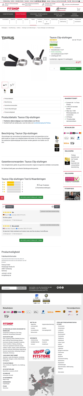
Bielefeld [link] (17, 339)
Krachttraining (21, 15)
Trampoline (61, 337)
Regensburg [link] (23, 350)
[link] (66, 134)
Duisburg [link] (21, 343)
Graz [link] (4, 366)
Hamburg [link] (19, 345)
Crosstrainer (61, 327)
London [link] (16, 360)
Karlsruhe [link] (16, 347)
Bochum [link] (22, 339)
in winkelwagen (70, 70)
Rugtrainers (61, 364)
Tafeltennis (61, 339)
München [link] (5, 350)
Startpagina (4, 29)
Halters (18, 29)
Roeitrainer (61, 333)
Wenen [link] (4, 368)
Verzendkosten (35, 331)
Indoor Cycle (61, 343)
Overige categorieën (74, 16)
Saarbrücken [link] (11, 352)
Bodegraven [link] (12, 334)
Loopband (60, 331)
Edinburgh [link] (5, 360)
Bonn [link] (4, 341)
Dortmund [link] (5, 343)
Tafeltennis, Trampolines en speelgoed (38, 16)
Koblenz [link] (5, 348)
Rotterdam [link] (18, 335)
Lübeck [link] (17, 348)
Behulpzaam (7, 221)
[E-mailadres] (9, 289)
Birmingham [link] (15, 358)
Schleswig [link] (17, 352)
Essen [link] (4, 345)
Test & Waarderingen (10, 110)
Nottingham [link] (6, 362)
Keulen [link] (9, 348)
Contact (32, 1)
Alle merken (61, 373)
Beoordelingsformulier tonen (31, 198)
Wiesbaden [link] (6, 354)
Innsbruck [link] (8, 366)
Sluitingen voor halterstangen (29, 29)
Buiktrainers (61, 361)
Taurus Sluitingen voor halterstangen (45, 29)
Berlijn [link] (13, 339)
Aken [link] (4, 339)
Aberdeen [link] (5, 358)
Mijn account (76, 1)
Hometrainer (61, 329)
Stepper (60, 355)
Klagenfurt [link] (14, 366)
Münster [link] (10, 350)
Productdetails (8, 100)
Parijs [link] (7, 380)
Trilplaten (60, 370)
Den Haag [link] (18, 334)
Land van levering (61, 1)
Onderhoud (45, 345)
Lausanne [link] (11, 372)
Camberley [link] (21, 358)
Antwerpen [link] (6, 376)
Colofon (12, 1)
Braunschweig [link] (14, 341)
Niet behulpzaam (17, 221)
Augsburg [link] (8, 339)
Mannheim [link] (22, 348)
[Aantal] (55, 69)
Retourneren (34, 333)
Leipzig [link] (13, 348)
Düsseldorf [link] (16, 343)
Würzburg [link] (11, 354)
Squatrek (60, 357)
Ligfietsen (60, 349)
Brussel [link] (11, 376)
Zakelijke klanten (19, 1)
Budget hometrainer (63, 351)
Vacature (27, 1)
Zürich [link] (16, 372)
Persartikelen (45, 341)
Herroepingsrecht (46, 331)
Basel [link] (4, 372)
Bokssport (60, 347)
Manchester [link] (21, 360)
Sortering (9, 208)
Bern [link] (7, 372)
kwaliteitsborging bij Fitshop (42, 124)
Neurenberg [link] (16, 350)
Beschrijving (8, 103)
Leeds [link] (9, 358)
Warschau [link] (5, 389)
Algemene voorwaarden (34, 326)
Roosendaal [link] (12, 335)
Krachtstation (61, 335)
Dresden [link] (11, 343)
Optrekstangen (62, 366)
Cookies (33, 329)
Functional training (63, 359)
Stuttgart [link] (22, 352)
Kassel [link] (21, 347)
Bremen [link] (21, 341)
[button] (4, 60)
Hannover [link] (5, 347)
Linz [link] (19, 366)
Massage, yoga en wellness (59, 16)
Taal (69, 1)
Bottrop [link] (8, 341)
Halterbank (61, 341)
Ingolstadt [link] (11, 347)
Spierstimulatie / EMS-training (65, 368)
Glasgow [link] (11, 360)
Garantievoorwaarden (10, 106)
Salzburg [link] (22, 366)
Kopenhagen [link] (6, 385)
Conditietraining (8, 15)
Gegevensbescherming (47, 325)
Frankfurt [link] (8, 345)
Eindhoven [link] (5, 335)
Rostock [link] (5, 352)
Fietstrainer (61, 353)
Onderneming (6, 1)
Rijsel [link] (4, 380)
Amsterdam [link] (6, 334)
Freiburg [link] (14, 345)
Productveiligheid (9, 113)
